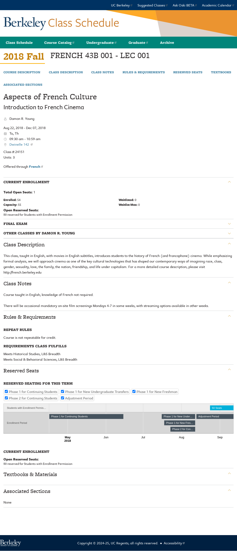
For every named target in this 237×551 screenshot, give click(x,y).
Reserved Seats (187, 72)
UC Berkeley (122, 5)
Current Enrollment (26, 182)
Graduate (139, 42)
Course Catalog (59, 42)
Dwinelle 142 (21, 144)
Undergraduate (101, 42)
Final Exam (15, 223)
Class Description (66, 72)
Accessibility (174, 542)
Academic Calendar (218, 5)
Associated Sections (22, 84)
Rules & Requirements (144, 72)
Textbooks (221, 72)
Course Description (21, 72)
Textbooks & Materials (30, 474)
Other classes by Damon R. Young (39, 233)
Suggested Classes (153, 5)
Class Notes (102, 72)
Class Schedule (19, 42)
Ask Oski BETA (185, 5)
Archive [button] (167, 42)
